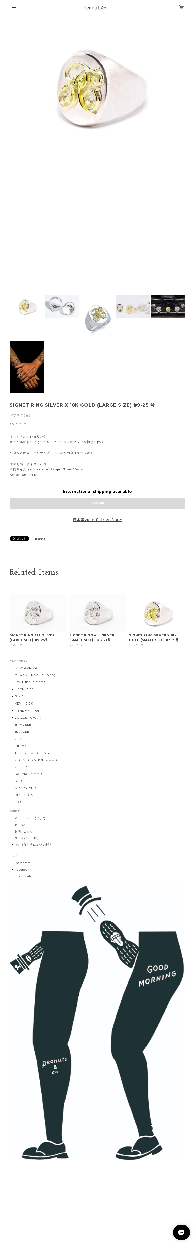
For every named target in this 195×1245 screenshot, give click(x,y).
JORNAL (21, 825)
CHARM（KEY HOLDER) (35, 675)
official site (23, 876)
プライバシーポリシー (30, 838)
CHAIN (20, 739)
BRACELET (24, 724)
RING (19, 696)
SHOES (21, 781)
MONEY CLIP (26, 788)
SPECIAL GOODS (29, 774)
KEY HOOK (24, 703)
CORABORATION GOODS (37, 760)
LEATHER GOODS (30, 682)
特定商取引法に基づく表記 (33, 844)
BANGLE (22, 731)
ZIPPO (20, 746)
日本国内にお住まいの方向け (97, 520)
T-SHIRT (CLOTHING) (32, 753)
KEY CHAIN (24, 795)
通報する (40, 539)
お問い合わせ (24, 831)
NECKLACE (24, 689)
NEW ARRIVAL (27, 668)
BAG (19, 802)
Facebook (22, 869)
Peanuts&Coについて (30, 818)
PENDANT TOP (28, 710)
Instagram (23, 863)
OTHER (21, 767)
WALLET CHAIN (28, 717)
